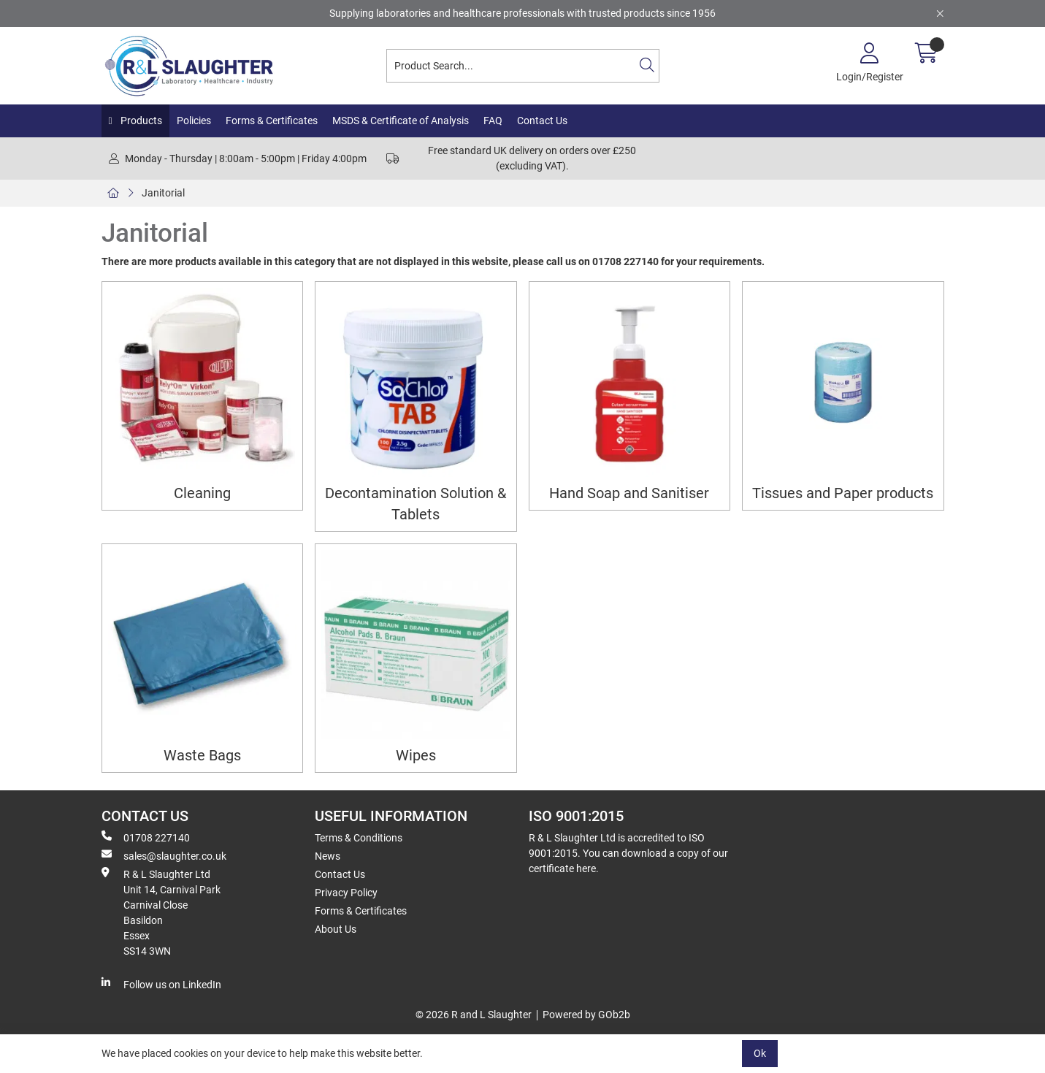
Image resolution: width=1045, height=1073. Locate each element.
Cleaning (202, 493)
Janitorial (163, 193)
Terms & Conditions (358, 838)
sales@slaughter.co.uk (164, 855)
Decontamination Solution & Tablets (415, 504)
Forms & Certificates (272, 120)
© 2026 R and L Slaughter (474, 1014)
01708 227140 (146, 837)
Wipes (416, 755)
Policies (194, 120)
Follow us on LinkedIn (161, 983)
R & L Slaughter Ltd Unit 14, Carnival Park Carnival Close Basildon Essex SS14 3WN (161, 912)
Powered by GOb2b (586, 1014)
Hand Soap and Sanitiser (629, 493)
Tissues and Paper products (842, 493)
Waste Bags (202, 755)
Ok (760, 1053)
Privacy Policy (346, 892)
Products (140, 120)
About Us (335, 929)
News (327, 856)
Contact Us (542, 120)
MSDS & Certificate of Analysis (400, 120)
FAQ (492, 120)
